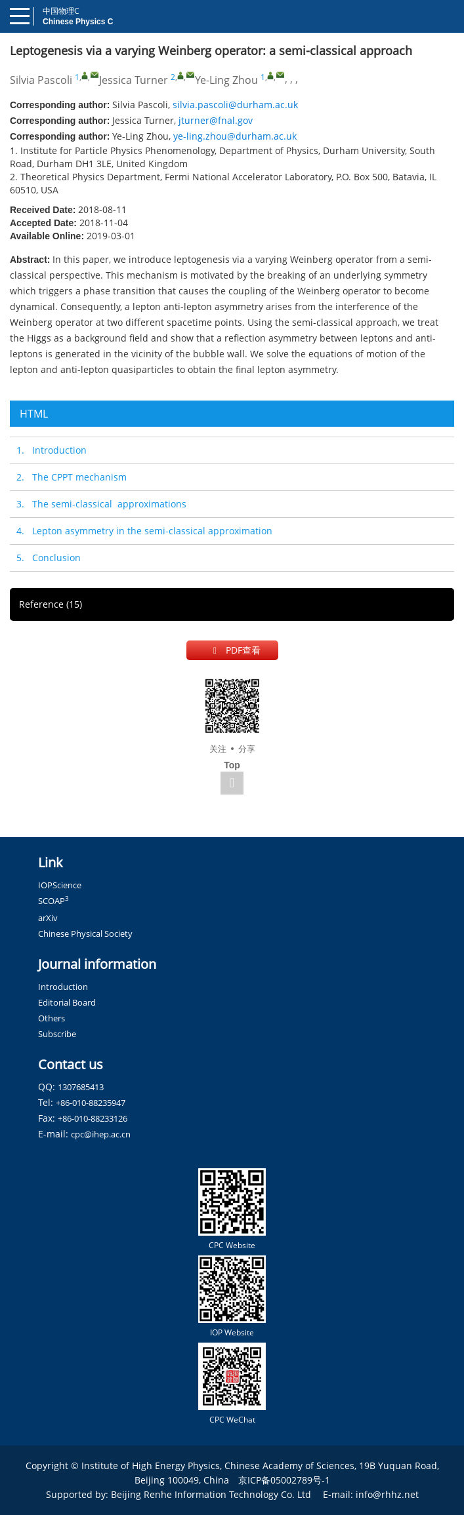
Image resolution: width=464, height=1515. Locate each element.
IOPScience (59, 885)
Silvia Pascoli (41, 80)
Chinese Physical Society (85, 933)
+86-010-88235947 (90, 1103)
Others (51, 1018)
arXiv (48, 918)
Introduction (63, 987)
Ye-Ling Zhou (226, 80)
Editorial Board (67, 1002)
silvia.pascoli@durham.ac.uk (235, 104)
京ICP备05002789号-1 (284, 1480)
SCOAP (53, 901)
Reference (50, 604)
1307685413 (81, 1087)
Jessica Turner (133, 80)
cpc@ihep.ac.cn (101, 1134)
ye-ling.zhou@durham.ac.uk (235, 136)
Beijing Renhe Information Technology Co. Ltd (211, 1494)
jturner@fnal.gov (216, 120)
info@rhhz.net (387, 1494)
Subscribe (57, 1034)
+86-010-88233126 (92, 1118)
